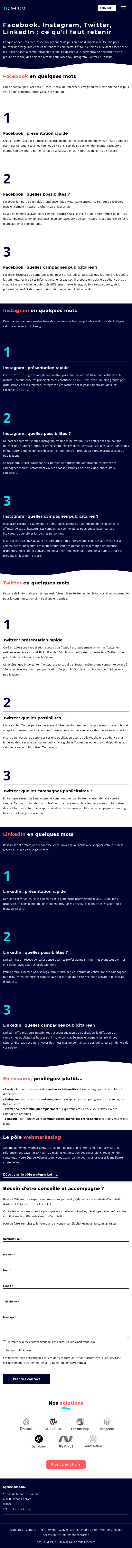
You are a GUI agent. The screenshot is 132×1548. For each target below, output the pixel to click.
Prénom (8, 1254)
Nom (6, 1270)
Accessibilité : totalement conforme (66, 1535)
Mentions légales (111, 1530)
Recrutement (47, 1530)
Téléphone (10, 1301)
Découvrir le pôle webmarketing (30, 1174)
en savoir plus (75, 1363)
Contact (31, 1530)
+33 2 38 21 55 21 (20, 1509)
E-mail (7, 1286)
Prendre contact (26, 1379)
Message (8, 1317)
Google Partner (68, 1530)
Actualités (16, 1530)
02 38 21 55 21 (107, 1223)
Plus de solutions (66, 1464)
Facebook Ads (64, 214)
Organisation (11, 1239)
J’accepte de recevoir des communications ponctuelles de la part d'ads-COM (49, 1342)
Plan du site (89, 1530)
